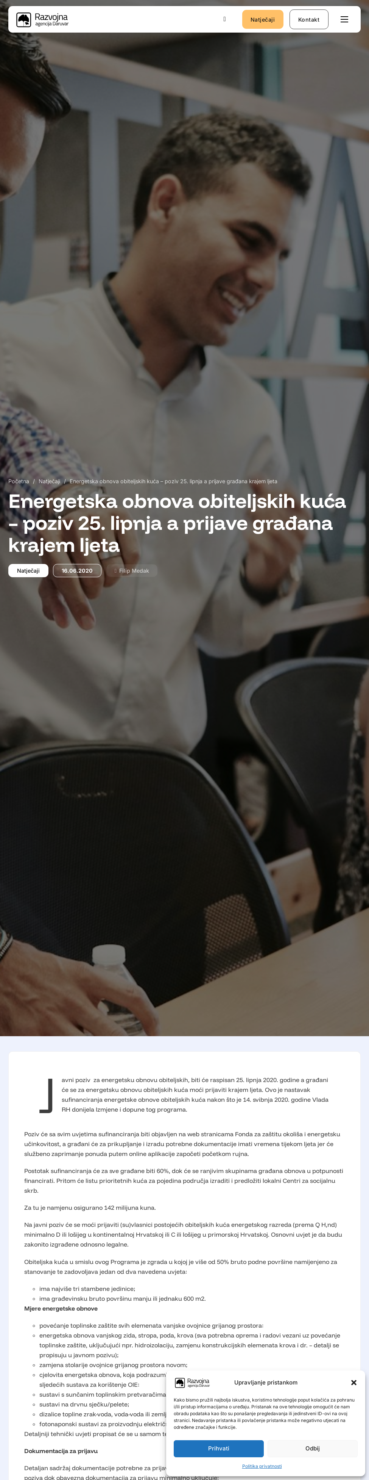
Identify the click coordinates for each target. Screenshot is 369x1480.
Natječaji (263, 19)
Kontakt (309, 19)
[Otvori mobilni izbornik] (344, 19)
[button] (354, 1382)
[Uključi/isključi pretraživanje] (224, 19)
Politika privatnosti (262, 1466)
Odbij (312, 1448)
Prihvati (218, 1448)
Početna (18, 481)
